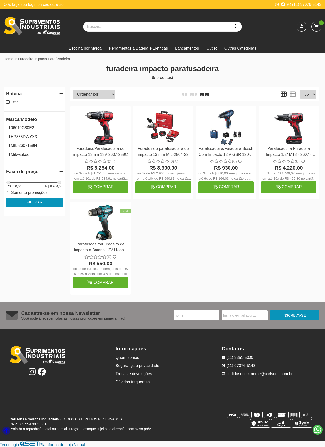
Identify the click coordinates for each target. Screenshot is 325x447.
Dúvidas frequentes (133, 382)
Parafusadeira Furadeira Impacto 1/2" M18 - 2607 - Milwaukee (288, 152)
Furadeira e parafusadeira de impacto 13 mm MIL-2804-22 (163, 151)
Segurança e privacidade (137, 366)
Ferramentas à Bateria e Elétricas (138, 48)
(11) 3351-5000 (237, 357)
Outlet (211, 48)
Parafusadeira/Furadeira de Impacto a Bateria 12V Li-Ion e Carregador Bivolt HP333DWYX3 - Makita (100, 248)
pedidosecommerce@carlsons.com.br (257, 374)
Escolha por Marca (85, 48)
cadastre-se (53, 4)
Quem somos (127, 357)
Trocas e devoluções (134, 374)
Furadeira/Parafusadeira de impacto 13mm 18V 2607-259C (100, 151)
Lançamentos (187, 48)
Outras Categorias (240, 48)
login (33, 4)
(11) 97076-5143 (304, 4)
